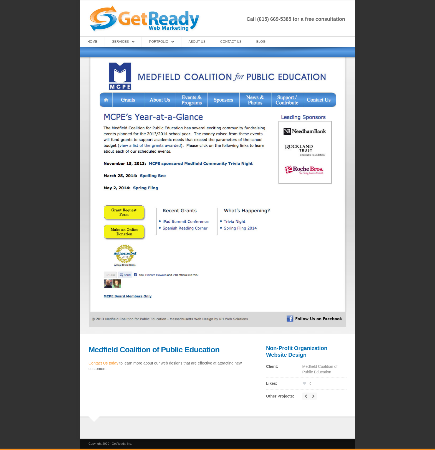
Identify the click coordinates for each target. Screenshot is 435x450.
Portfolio (158, 42)
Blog (260, 42)
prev (306, 396)
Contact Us (231, 42)
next (313, 396)
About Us (197, 42)
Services (120, 42)
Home (92, 42)
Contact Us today (103, 363)
